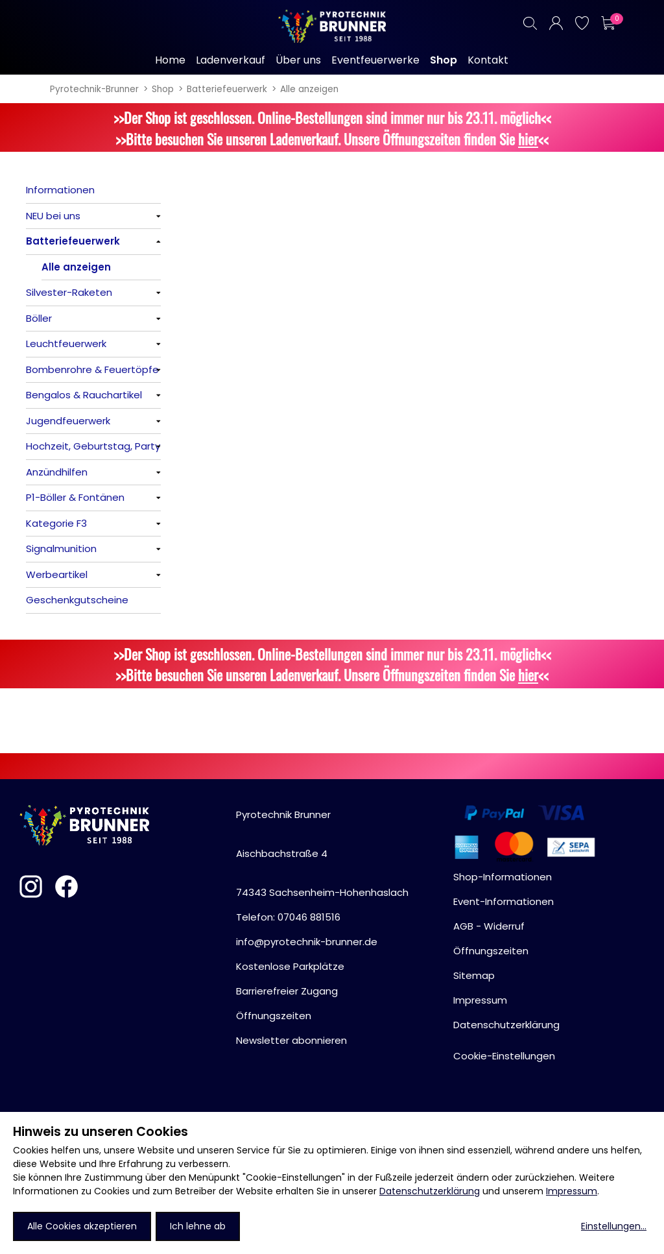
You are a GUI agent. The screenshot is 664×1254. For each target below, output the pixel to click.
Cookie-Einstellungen (504, 1056)
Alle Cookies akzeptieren (82, 1226)
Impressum (571, 1191)
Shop (163, 89)
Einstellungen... (613, 1226)
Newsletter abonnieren (291, 1040)
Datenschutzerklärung (429, 1191)
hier (528, 138)
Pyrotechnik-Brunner (94, 89)
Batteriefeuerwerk (227, 89)
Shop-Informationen (502, 877)
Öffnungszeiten (273, 1015)
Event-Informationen (503, 901)
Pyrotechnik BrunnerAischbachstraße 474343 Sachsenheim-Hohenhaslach (322, 853)
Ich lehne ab (198, 1226)
